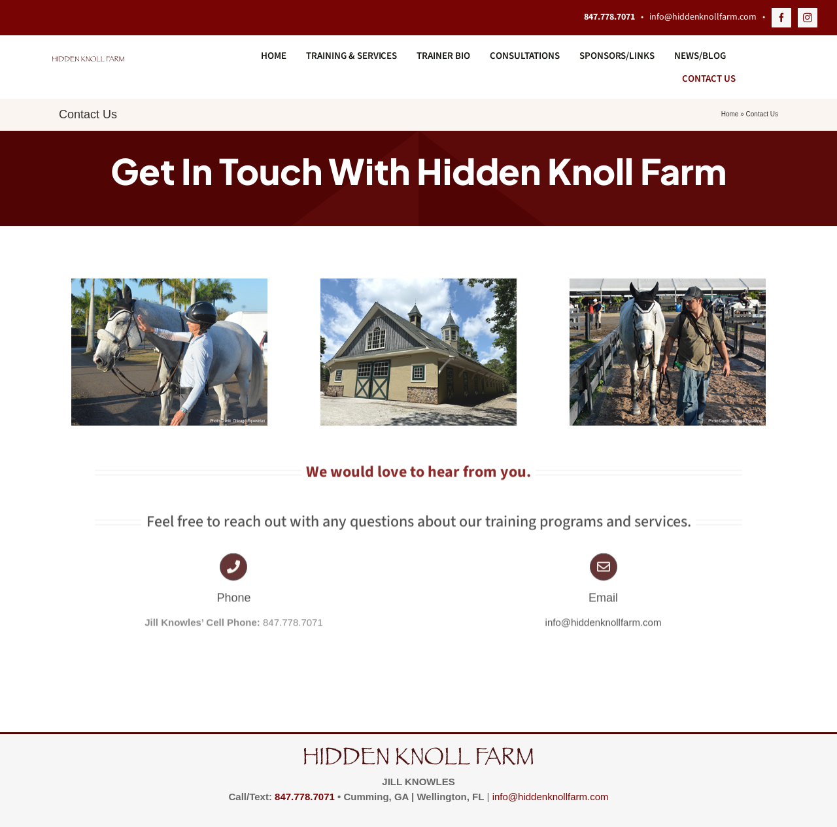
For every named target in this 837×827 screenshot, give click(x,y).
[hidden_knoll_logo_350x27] (88, 61)
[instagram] (807, 17)
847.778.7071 (305, 796)
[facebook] (781, 17)
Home (730, 114)
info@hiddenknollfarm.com (702, 17)
